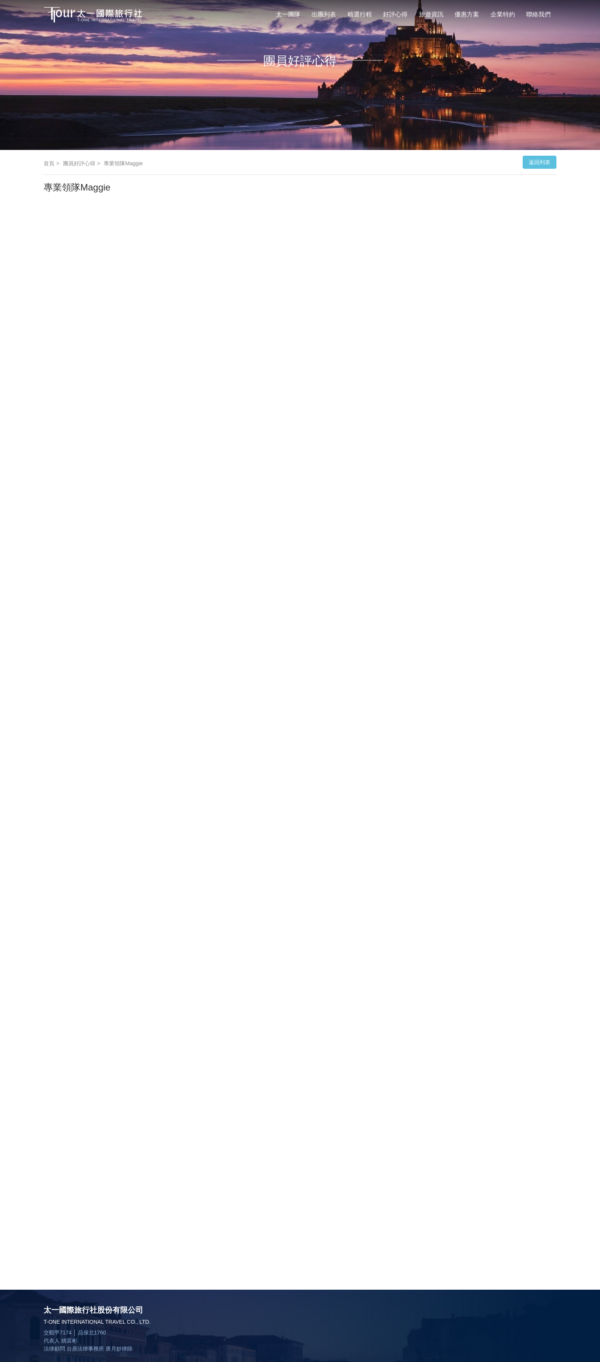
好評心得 (395, 14)
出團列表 (323, 14)
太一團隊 (288, 14)
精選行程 (359, 14)
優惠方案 (467, 14)
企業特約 (503, 14)
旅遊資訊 (431, 14)
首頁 (49, 163)
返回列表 (539, 162)
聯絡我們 (538, 14)
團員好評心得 (79, 163)
